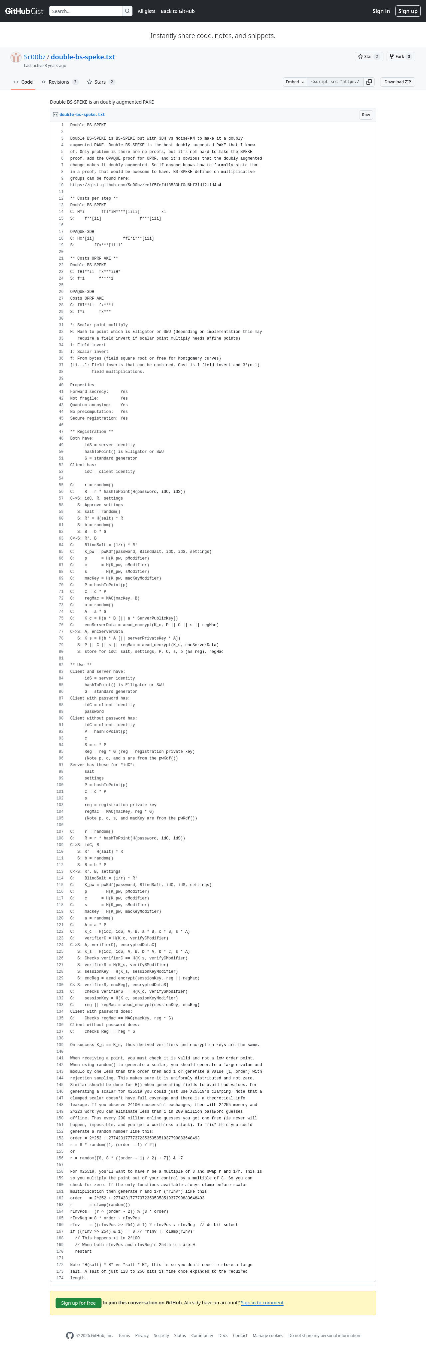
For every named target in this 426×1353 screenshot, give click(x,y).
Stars (101, 82)
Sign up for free (78, 1303)
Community (202, 1335)
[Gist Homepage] (24, 11)
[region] (213, 702)
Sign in (381, 11)
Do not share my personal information (324, 1335)
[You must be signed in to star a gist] (369, 56)
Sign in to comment (262, 1302)
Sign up (408, 11)
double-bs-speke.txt (83, 56)
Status (180, 1335)
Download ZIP (397, 82)
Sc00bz (35, 56)
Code (23, 82)
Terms (124, 1335)
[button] (369, 82)
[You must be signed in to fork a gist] (400, 56)
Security (161, 1335)
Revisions (60, 82)
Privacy (142, 1335)
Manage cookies (268, 1335)
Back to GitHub (178, 11)
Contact (240, 1335)
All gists (146, 11)
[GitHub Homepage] (70, 1335)
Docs (223, 1335)
